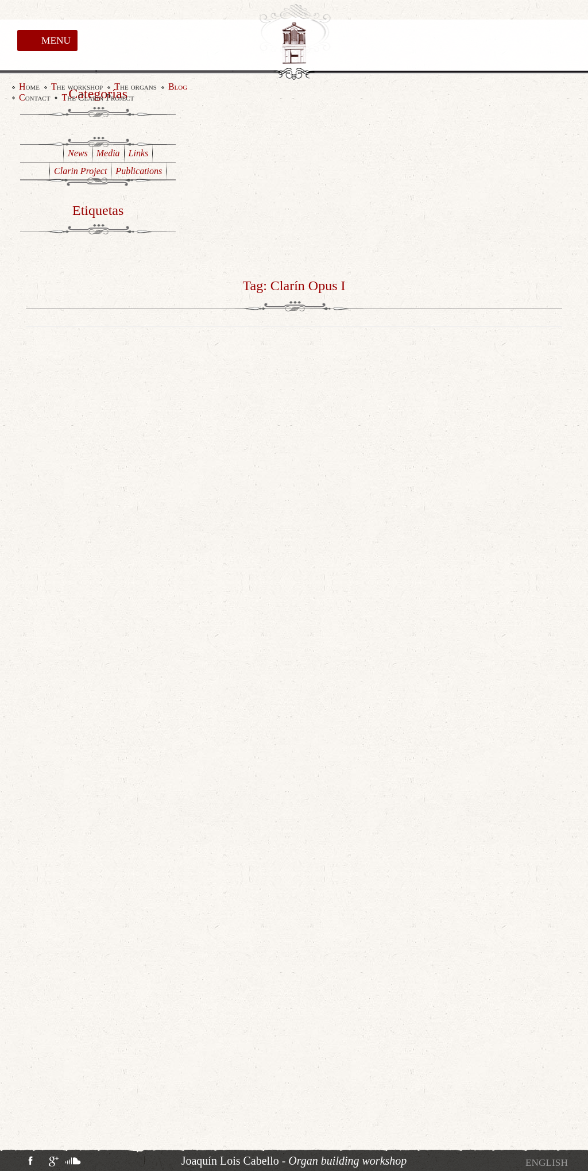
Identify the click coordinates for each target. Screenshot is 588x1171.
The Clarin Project (97, 98)
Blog (177, 87)
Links (139, 153)
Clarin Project (80, 171)
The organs (135, 87)
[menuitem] (546, 1162)
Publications (138, 171)
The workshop (77, 87)
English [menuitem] (546, 1162)
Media (108, 153)
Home (29, 87)
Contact (34, 98)
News (78, 153)
